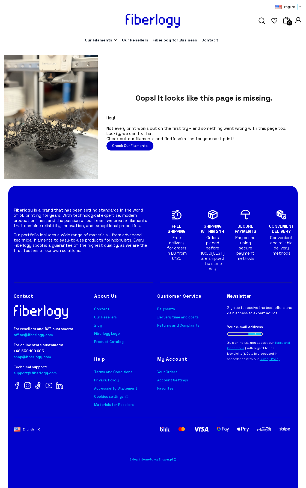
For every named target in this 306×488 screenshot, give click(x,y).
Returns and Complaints (178, 325)
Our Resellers (105, 317)
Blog (98, 325)
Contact (101, 309)
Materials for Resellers (114, 404)
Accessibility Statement (115, 388)
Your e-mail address (245, 327)
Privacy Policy (106, 380)
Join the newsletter (254, 334)
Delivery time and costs (178, 317)
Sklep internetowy (151, 459)
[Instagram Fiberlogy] (27, 386)
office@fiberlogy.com (33, 335)
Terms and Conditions (113, 372)
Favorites (165, 388)
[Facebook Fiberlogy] (17, 386)
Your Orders (167, 372)
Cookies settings (109, 396)
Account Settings (172, 380)
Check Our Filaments (130, 145)
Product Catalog (109, 341)
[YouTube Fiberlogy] (49, 386)
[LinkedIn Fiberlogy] (59, 386)
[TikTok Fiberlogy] (38, 386)
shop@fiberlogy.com (32, 357)
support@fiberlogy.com (35, 373)
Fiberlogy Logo (107, 333)
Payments (166, 309)
